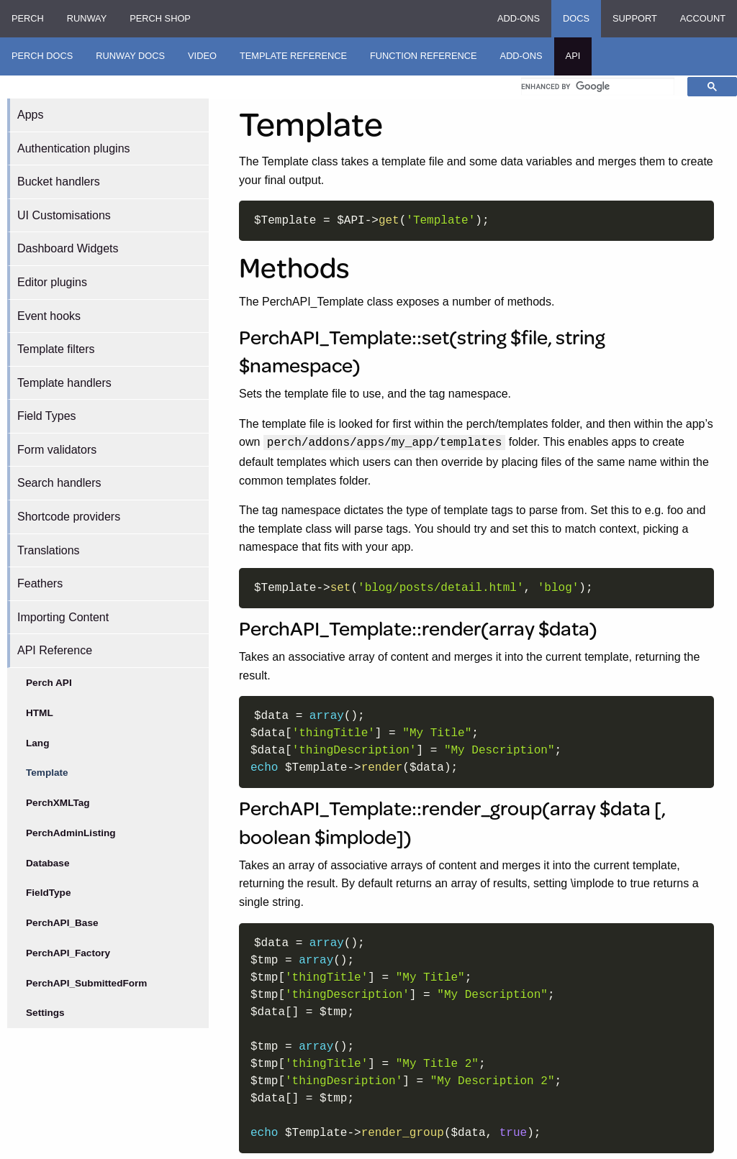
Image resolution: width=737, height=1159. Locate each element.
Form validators (56, 450)
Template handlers (64, 383)
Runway (87, 18)
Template (47, 772)
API (573, 55)
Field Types (46, 416)
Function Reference (423, 55)
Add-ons (518, 18)
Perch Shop (160, 18)
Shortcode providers (68, 516)
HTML (39, 712)
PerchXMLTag (58, 802)
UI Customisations (64, 215)
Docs (576, 18)
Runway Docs (130, 55)
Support (634, 18)
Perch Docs (42, 55)
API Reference (54, 650)
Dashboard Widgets (68, 248)
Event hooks (49, 316)
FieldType (48, 892)
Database (47, 863)
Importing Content (63, 617)
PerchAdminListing (71, 833)
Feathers (40, 583)
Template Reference (293, 55)
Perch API (49, 682)
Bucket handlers (58, 181)
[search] (597, 86)
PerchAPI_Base (62, 922)
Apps (30, 115)
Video (202, 55)
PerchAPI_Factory (68, 953)
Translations (48, 550)
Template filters (56, 349)
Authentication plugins (73, 148)
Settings (45, 1012)
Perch (28, 18)
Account (702, 18)
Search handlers (59, 483)
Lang (37, 743)
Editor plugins (52, 282)
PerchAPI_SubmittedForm (86, 983)
